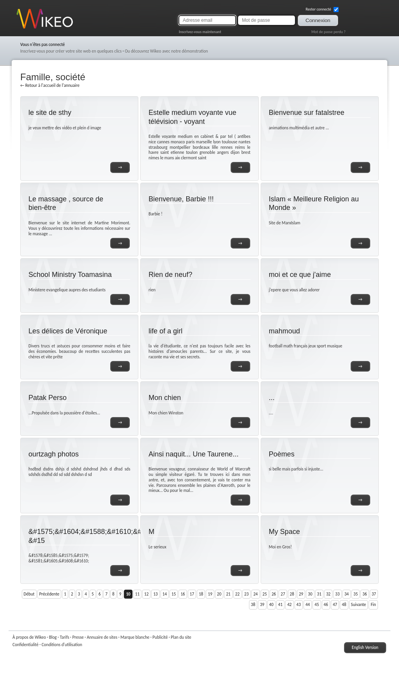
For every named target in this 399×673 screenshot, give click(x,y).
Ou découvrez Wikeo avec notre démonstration (166, 51)
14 (164, 594)
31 (319, 594)
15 (173, 594)
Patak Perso (47, 398)
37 (374, 594)
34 (346, 594)
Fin (373, 604)
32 (328, 594)
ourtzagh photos (53, 454)
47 (335, 604)
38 (253, 604)
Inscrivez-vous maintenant (200, 31)
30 (310, 594)
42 (289, 604)
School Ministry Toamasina (70, 274)
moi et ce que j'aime (300, 274)
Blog (53, 637)
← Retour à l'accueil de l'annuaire (49, 85)
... (272, 398)
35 (355, 594)
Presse (77, 637)
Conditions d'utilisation (62, 644)
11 (137, 594)
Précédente (49, 594)
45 (316, 604)
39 (262, 604)
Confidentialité (25, 644)
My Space (284, 532)
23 (246, 594)
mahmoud (284, 331)
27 (283, 594)
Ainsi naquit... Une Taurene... (193, 454)
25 (265, 594)
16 (182, 594)
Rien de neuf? (170, 274)
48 (344, 604)
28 (292, 594)
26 (274, 594)
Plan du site (181, 637)
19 (210, 594)
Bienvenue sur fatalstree (306, 112)
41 (280, 604)
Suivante (358, 604)
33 (337, 594)
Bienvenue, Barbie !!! (181, 199)
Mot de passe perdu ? (328, 31)
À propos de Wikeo (29, 637)
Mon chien (164, 398)
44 (307, 604)
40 (271, 604)
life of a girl (165, 331)
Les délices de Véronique (67, 331)
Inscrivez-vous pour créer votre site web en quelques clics (71, 51)
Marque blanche (134, 637)
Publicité (160, 637)
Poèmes (282, 454)
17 (192, 594)
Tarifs (64, 637)
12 (146, 594)
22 (237, 594)
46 (326, 604)
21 (228, 594)
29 (301, 594)
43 (299, 604)
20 (219, 594)
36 (364, 594)
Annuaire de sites (102, 637)
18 (201, 594)
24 (255, 594)
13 (155, 594)
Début (29, 594)
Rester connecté (322, 9)
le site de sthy (49, 112)
